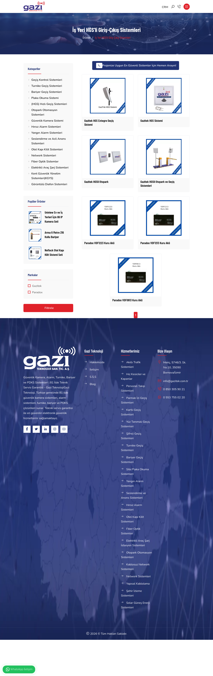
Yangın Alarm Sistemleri (46, 133)
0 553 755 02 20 (174, 397)
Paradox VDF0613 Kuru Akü (127, 300)
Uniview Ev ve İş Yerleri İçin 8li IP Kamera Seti (54, 216)
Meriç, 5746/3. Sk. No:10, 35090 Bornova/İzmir (174, 368)
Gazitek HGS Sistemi (152, 120)
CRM (165, 7)
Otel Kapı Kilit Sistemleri (47, 149)
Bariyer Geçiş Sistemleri (46, 92)
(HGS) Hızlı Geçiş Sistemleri (49, 104)
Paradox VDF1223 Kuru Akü (99, 243)
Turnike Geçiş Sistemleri (46, 86)
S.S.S (93, 377)
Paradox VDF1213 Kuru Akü (155, 243)
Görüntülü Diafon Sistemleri (49, 184)
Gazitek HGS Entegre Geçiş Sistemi (99, 122)
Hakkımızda (97, 362)
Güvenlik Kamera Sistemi (47, 121)
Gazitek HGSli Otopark (96, 182)
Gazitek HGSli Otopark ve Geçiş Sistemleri (158, 183)
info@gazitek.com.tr (175, 381)
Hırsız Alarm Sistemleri (46, 127)
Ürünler (87, 37)
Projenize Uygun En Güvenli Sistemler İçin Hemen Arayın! (136, 65)
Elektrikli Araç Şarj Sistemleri (50, 168)
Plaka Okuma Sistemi (45, 98)
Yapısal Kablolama (138, 584)
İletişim (94, 370)
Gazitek (37, 286)
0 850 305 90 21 (174, 389)
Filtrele (49, 308)
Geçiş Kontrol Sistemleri (46, 80)
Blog (93, 384)
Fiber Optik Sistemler (45, 161)
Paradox (37, 292)
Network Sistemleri (43, 155)
